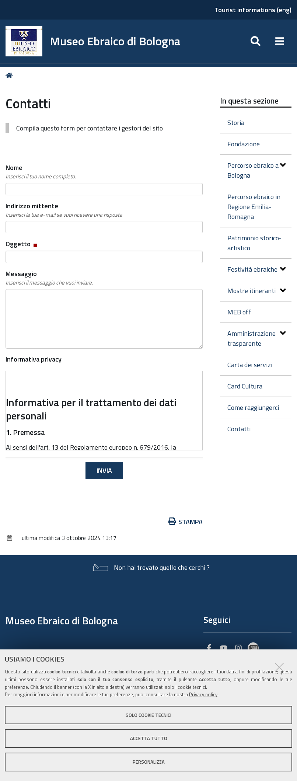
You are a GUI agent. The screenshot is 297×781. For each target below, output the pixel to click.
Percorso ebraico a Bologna (256, 170)
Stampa (185, 522)
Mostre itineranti (256, 291)
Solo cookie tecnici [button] (148, 715)
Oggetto (22, 244)
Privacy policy (203, 694)
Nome (41, 172)
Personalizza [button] (149, 762)
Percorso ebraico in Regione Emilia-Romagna (253, 207)
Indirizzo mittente (64, 210)
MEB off (239, 312)
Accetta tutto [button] (148, 738)
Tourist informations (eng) (252, 10)
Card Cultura (244, 386)
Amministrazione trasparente (256, 338)
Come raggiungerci (253, 407)
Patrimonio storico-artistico (254, 243)
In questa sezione (249, 101)
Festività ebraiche (256, 269)
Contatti (239, 429)
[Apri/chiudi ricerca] (255, 41)
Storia (235, 123)
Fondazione (243, 144)
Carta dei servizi (249, 365)
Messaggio (49, 278)
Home (10, 75)
